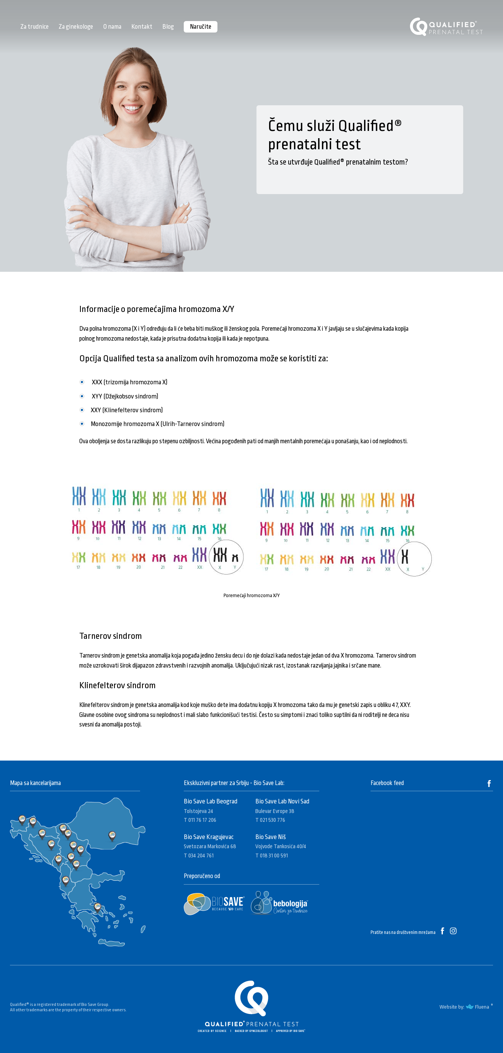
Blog (168, 26)
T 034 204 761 (199, 855)
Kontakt (141, 26)
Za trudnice (34, 26)
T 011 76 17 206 (200, 820)
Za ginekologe (76, 26)
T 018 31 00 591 (271, 855)
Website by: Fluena (464, 1007)
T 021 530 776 (270, 820)
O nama (112, 26)
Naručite (200, 26)
